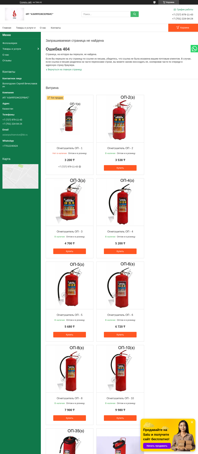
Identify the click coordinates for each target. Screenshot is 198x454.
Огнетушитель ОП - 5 (119, 230)
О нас (43, 27)
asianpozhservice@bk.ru (15, 134)
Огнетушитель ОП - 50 (69, 395)
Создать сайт (26, 2)
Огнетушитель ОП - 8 (69, 313)
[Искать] (135, 14)
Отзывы (6, 60)
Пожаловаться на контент (111, 451)
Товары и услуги (24, 27)
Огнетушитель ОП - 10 (119, 313)
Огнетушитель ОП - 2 (119, 147)
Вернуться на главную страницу (65, 69)
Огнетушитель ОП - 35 (169, 313)
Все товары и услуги (118, 428)
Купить (119, 167)
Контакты (56, 27)
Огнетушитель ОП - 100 (169, 395)
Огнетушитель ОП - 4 (69, 230)
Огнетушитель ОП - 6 (169, 230)
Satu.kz (113, 448)
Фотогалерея (9, 43)
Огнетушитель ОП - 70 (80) (119, 395)
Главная (6, 27)
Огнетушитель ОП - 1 (69, 147)
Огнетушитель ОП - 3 (169, 147)
